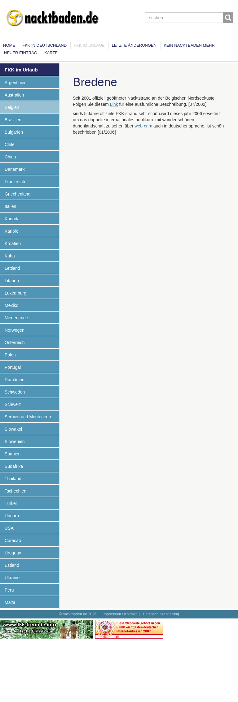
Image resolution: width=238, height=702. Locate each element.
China (10, 156)
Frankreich (15, 181)
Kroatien (13, 243)
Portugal (13, 367)
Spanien (12, 453)
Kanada (12, 218)
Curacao (13, 540)
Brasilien (13, 119)
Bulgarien (14, 132)
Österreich (15, 342)
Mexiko (11, 305)
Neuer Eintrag (20, 52)
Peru (9, 590)
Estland (12, 565)
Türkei (11, 503)
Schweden (15, 392)
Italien (10, 206)
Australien (14, 95)
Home (9, 45)
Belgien (12, 107)
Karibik (11, 231)
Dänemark (15, 169)
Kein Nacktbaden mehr (189, 45)
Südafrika (14, 466)
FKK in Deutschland (44, 45)
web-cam (143, 125)
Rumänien (14, 379)
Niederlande (16, 317)
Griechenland (17, 194)
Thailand (13, 478)
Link (114, 104)
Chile (10, 144)
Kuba (10, 255)
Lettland (12, 268)
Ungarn (12, 515)
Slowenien (15, 441)
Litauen (12, 280)
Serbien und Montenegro (28, 416)
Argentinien (16, 82)
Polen (10, 354)
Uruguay (13, 552)
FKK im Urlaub (89, 45)
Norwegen (14, 330)
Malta (10, 602)
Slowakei (13, 429)
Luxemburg (15, 293)
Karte (51, 52)
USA (9, 528)
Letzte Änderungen (134, 45)
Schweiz (13, 404)
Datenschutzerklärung (161, 614)
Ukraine (12, 577)
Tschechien (15, 491)
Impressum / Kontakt (120, 614)
